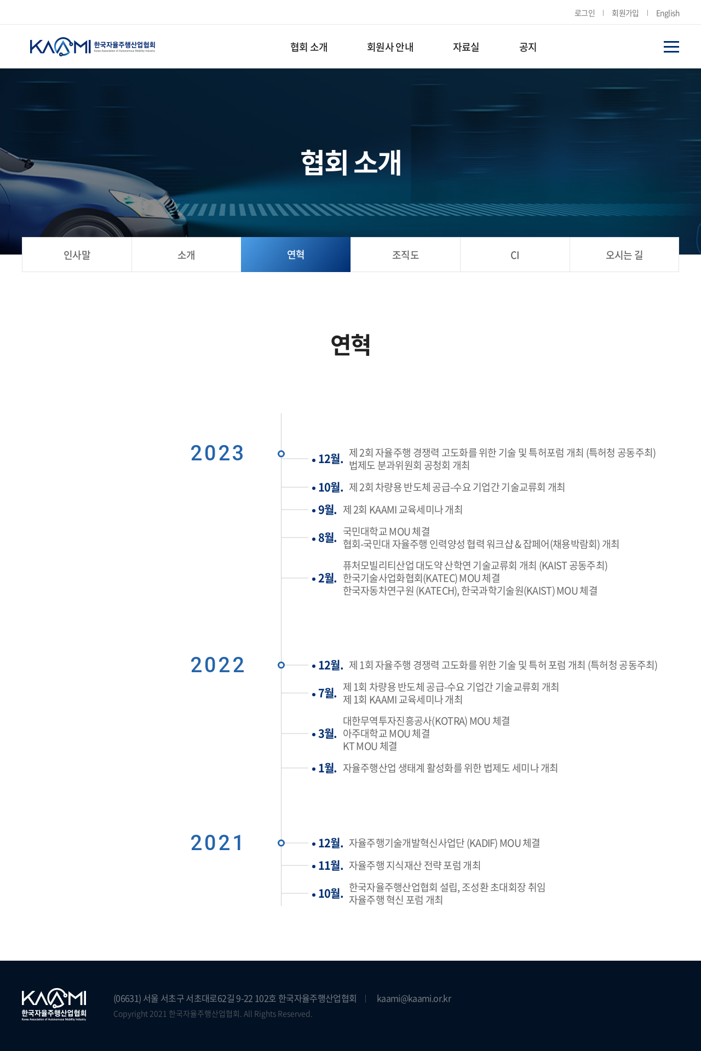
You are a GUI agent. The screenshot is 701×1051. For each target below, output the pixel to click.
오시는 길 (624, 254)
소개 (186, 254)
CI (515, 254)
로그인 (584, 12)
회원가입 (625, 12)
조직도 (405, 254)
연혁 (296, 254)
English (667, 12)
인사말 (77, 254)
